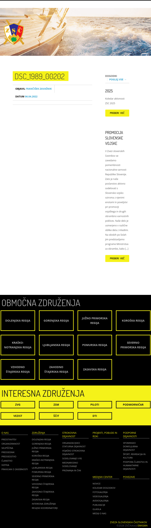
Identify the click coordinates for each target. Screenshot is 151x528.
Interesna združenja (44, 503)
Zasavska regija (41, 499)
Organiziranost (11, 443)
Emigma (143, 525)
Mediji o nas (99, 513)
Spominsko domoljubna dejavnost (130, 446)
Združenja (38, 432)
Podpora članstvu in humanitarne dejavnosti (135, 465)
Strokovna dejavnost (69, 434)
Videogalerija (100, 496)
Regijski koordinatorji (45, 508)
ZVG (17, 404)
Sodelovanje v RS (72, 458)
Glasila (97, 509)
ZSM (56, 404)
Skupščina (7, 447)
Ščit (56, 416)
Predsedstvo (9, 456)
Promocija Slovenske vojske (114, 138)
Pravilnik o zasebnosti (15, 469)
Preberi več (117, 113)
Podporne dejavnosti (130, 434)
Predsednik (8, 452)
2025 (109, 90)
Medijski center (102, 477)
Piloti (94, 404)
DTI (95, 416)
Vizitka (5, 465)
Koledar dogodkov (104, 487)
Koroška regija (40, 455)
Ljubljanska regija (42, 467)
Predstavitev (9, 439)
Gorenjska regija (41, 443)
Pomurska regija (41, 471)
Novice (96, 483)
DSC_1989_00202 (40, 76)
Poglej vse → (118, 79)
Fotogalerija (100, 492)
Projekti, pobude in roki (105, 434)
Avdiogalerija (100, 500)
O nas (5, 432)
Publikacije (99, 504)
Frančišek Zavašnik (33, 88)
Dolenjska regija (41, 439)
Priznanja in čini (71, 470)
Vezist (17, 416)
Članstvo (7, 460)
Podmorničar (133, 404)
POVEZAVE (129, 477)
